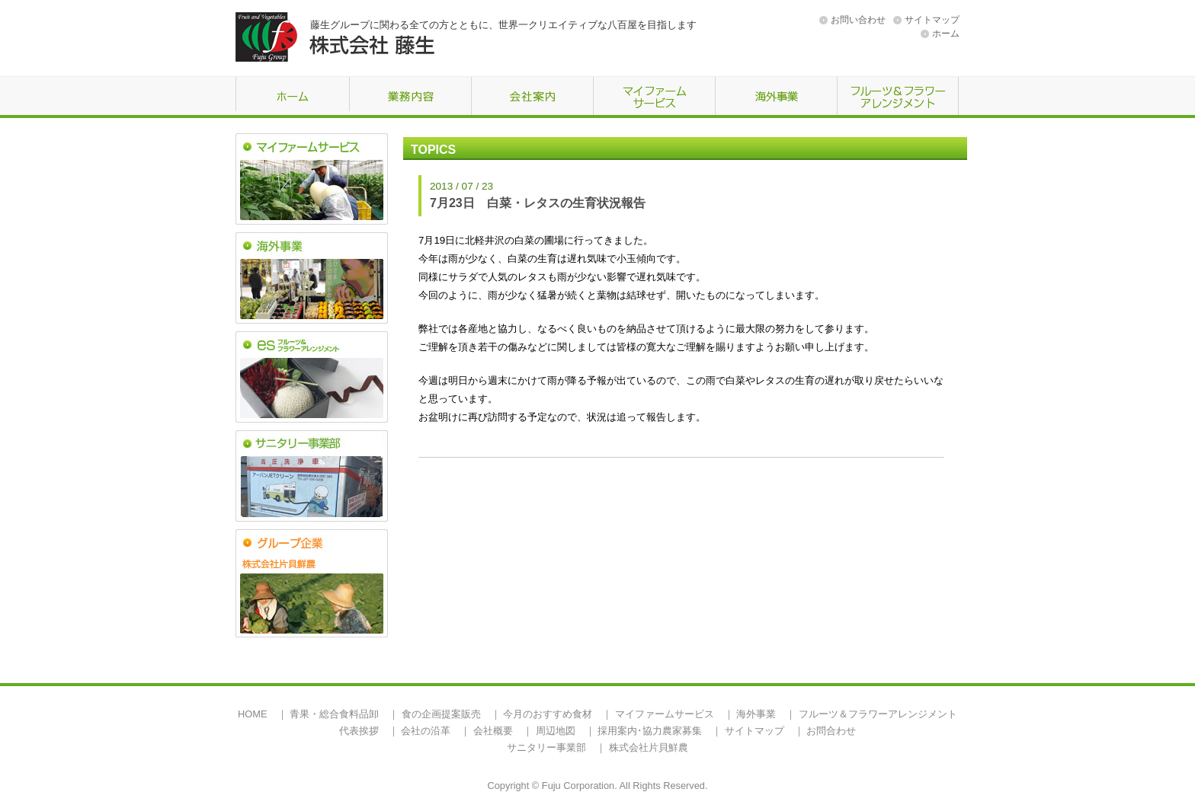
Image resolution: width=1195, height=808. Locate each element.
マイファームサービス (664, 714)
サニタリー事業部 (546, 747)
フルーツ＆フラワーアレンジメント (878, 714)
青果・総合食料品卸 (334, 714)
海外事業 (756, 714)
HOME (252, 714)
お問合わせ (831, 730)
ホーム (946, 33)
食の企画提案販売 (441, 714)
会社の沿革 (425, 730)
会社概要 (493, 730)
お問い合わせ (858, 19)
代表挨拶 (359, 730)
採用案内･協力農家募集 (650, 730)
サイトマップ (932, 19)
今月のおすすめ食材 (547, 714)
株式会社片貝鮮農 (648, 747)
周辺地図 (555, 730)
